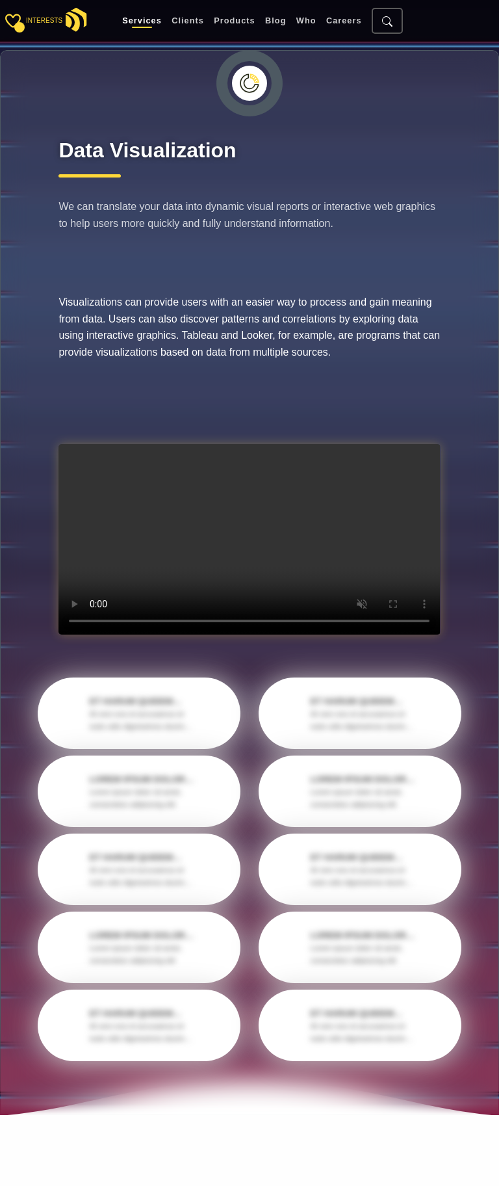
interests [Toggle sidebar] (44, 20)
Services (142, 21)
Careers (344, 21)
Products (234, 21)
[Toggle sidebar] (13, 21)
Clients (188, 21)
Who (306, 21)
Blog (275, 21)
